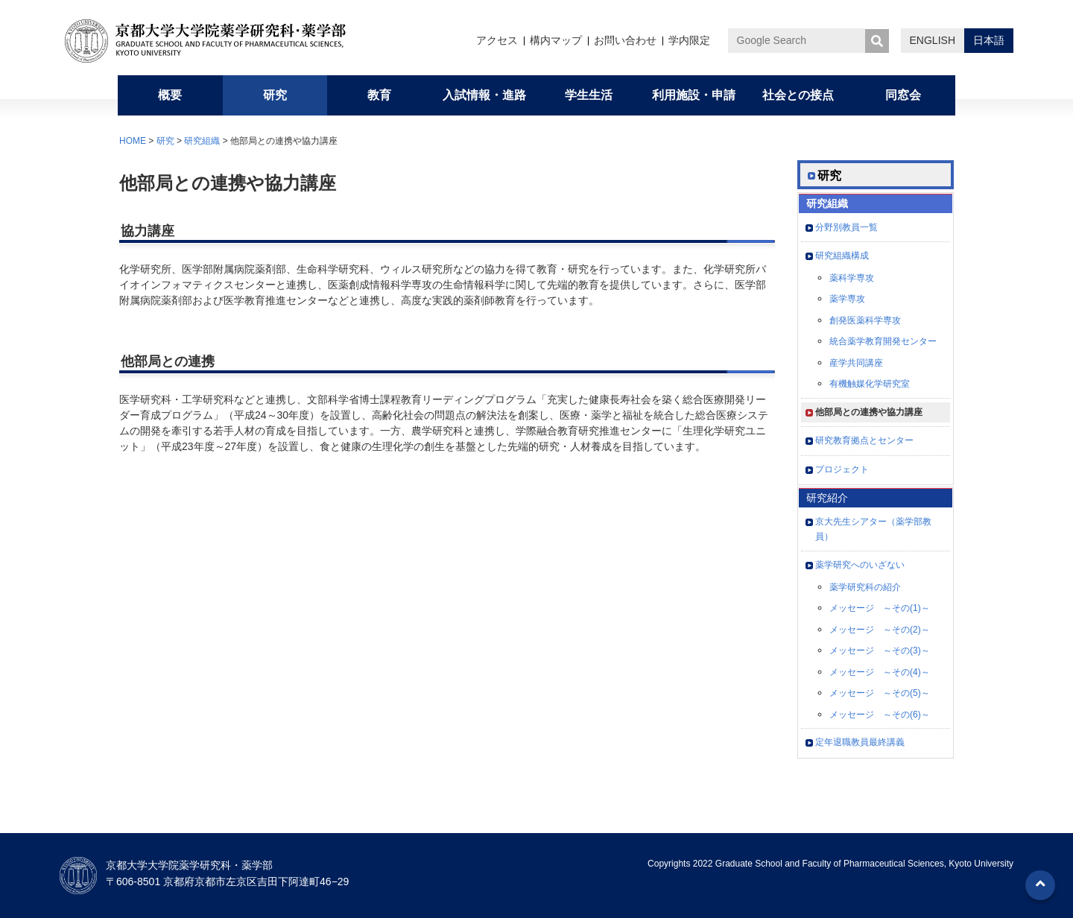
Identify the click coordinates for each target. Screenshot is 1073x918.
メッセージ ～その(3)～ (879, 650)
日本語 (988, 40)
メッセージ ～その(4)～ (879, 672)
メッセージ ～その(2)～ (879, 629)
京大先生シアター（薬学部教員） (873, 529)
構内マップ (556, 40)
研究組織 (202, 141)
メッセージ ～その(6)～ (879, 714)
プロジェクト (842, 469)
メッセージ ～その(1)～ (879, 608)
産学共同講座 (856, 363)
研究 (165, 141)
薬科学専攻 (851, 278)
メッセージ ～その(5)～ (879, 693)
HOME (132, 141)
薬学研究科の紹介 (865, 587)
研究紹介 (827, 498)
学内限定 (689, 40)
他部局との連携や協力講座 (868, 412)
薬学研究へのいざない (860, 565)
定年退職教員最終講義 (860, 742)
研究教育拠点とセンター (864, 440)
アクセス (497, 40)
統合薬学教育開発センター (883, 341)
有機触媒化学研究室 (869, 384)
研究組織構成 (842, 255)
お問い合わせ (625, 40)
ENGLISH (932, 40)
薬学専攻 (847, 299)
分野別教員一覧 (846, 227)
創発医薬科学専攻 (865, 320)
